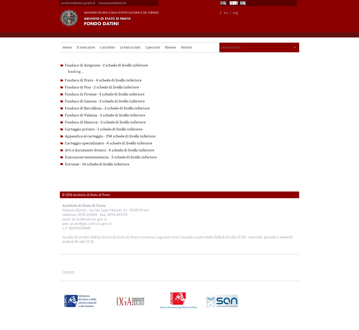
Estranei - (97, 164)
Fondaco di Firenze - (104, 94)
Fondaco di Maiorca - (105, 122)
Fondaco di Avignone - (106, 65)
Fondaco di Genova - (105, 101)
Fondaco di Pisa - (102, 87)
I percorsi (152, 47)
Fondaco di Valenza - (105, 115)
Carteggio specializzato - (108, 143)
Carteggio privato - (103, 129)
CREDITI (68, 272)
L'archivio (107, 47)
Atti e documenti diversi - (109, 150)
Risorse (170, 47)
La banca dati (130, 47)
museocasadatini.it (112, 3)
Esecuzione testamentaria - (111, 157)
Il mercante (86, 47)
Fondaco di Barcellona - (107, 108)
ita (226, 12)
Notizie (186, 47)
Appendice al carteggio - (110, 136)
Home (67, 47)
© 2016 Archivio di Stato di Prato (86, 195)
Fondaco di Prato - (103, 80)
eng (235, 12)
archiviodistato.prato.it (78, 3)
